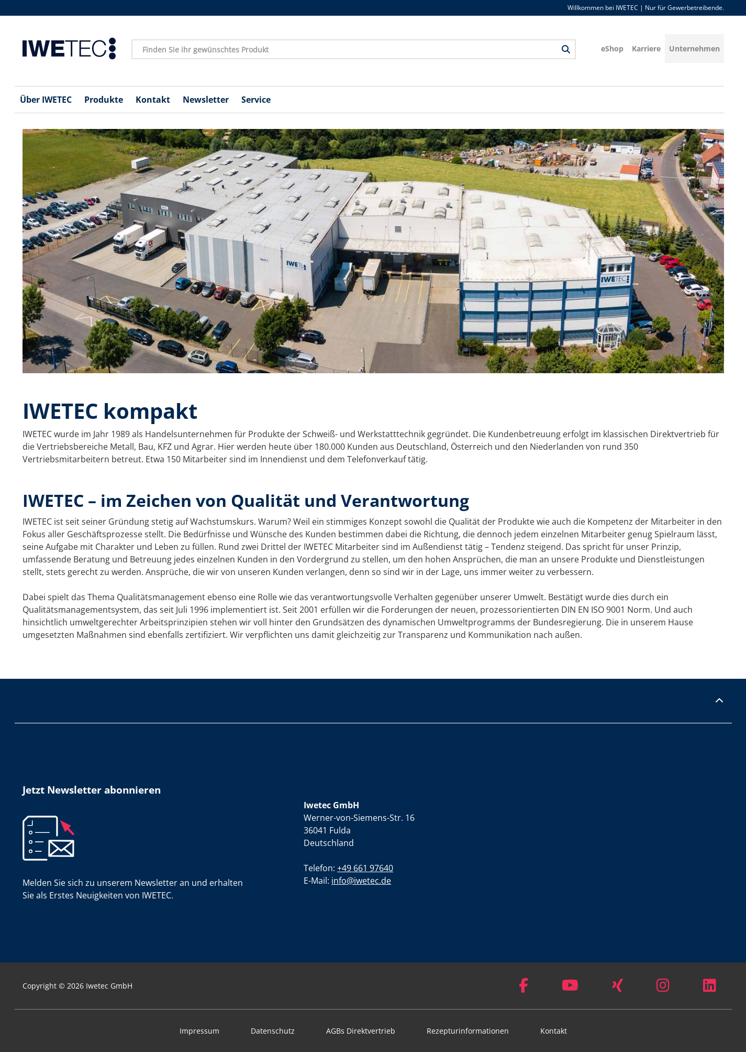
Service (256, 99)
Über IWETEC (46, 99)
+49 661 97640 (365, 868)
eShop (612, 48)
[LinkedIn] (709, 988)
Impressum (199, 1031)
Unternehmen (694, 48)
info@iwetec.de (361, 880)
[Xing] (617, 988)
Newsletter (206, 99)
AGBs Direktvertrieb (360, 1031)
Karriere (646, 48)
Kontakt (153, 99)
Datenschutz (273, 1031)
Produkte (103, 99)
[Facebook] (523, 988)
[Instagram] (663, 988)
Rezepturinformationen (468, 1031)
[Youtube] (570, 988)
